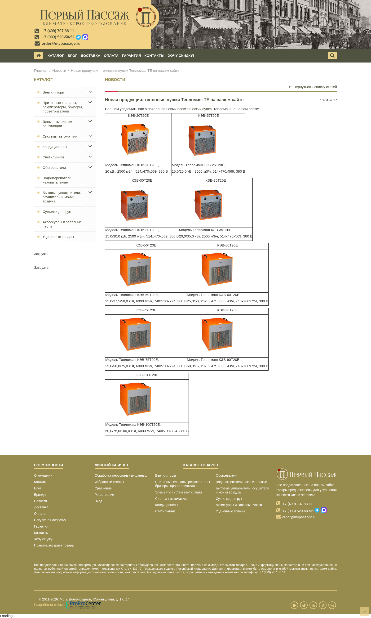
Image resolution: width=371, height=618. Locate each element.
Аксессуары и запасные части (62, 224)
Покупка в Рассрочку (50, 520)
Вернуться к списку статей (313, 87)
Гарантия (131, 56)
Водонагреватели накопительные (57, 180)
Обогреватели (54, 168)
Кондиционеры (55, 147)
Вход (98, 501)
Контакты (154, 56)
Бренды (40, 495)
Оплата (111, 56)
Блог (72, 56)
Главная (41, 70)
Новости (59, 70)
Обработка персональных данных (121, 475)
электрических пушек (194, 109)
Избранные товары (109, 482)
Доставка (90, 56)
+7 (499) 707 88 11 (58, 31)
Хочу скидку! (181, 56)
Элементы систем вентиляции (57, 124)
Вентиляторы (54, 92)
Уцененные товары (58, 237)
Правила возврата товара (54, 545)
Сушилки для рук (57, 212)
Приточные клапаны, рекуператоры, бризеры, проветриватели (63, 107)
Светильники (53, 157)
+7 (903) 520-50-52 (58, 37)
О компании (43, 475)
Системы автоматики (60, 136)
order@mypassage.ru (61, 43)
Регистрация (104, 495)
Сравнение (103, 488)
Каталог (56, 56)
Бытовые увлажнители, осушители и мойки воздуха (62, 197)
